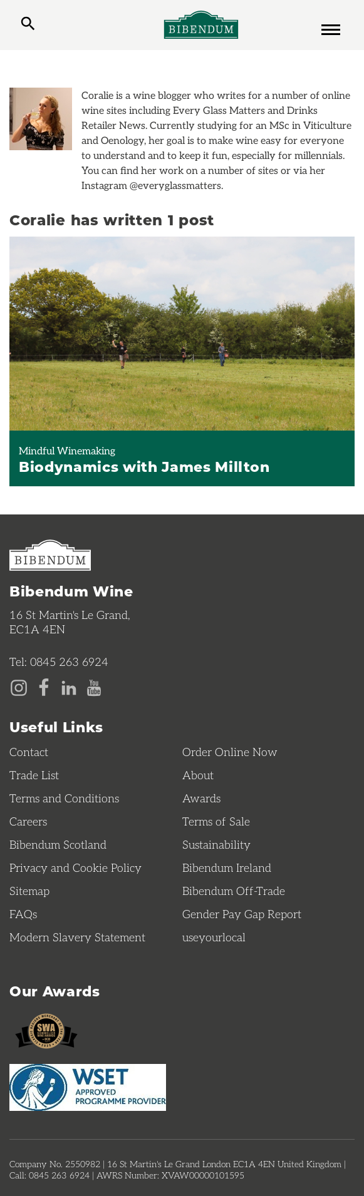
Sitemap (29, 890)
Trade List (34, 775)
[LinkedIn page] (69, 686)
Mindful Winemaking (67, 450)
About (198, 775)
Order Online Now (230, 752)
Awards (201, 798)
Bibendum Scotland (58, 844)
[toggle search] (28, 25)
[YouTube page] (94, 686)
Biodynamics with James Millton (144, 466)
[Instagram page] (18, 686)
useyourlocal (214, 937)
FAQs (23, 914)
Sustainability (216, 844)
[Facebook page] (43, 686)
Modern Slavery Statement (77, 937)
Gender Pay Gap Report (241, 914)
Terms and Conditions (64, 798)
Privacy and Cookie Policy (75, 867)
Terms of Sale (216, 821)
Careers (28, 821)
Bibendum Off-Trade (233, 890)
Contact (28, 752)
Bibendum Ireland (226, 867)
